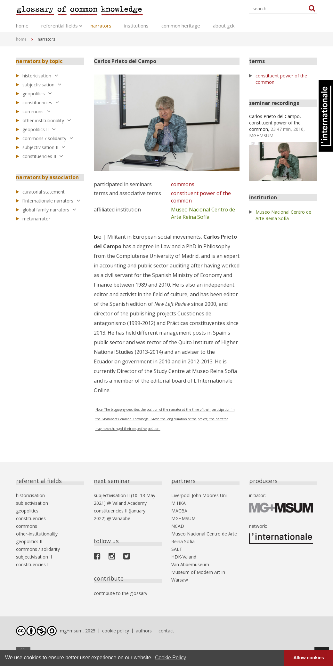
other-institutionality (46, 120)
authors (144, 631)
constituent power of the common (281, 79)
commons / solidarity (47, 138)
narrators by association (47, 177)
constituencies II (42, 156)
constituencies (40, 102)
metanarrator (36, 219)
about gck (223, 25)
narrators (101, 25)
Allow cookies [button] (308, 657)
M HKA (178, 503)
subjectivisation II (43, 147)
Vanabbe (121, 518)
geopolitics (37, 94)
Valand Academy (129, 503)
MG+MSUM (183, 518)
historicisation (40, 76)
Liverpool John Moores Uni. (199, 495)
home (22, 25)
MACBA (179, 511)
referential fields (59, 25)
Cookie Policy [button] (170, 657)
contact (166, 631)
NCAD (177, 526)
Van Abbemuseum (190, 564)
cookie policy (115, 631)
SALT (176, 549)
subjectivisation (41, 85)
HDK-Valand (183, 557)
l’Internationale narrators (51, 201)
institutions (136, 25)
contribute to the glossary (120, 593)
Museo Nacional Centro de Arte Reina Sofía (203, 213)
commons (36, 111)
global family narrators (49, 210)
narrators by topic (39, 61)
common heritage (180, 25)
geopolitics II (39, 129)
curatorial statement (43, 192)
